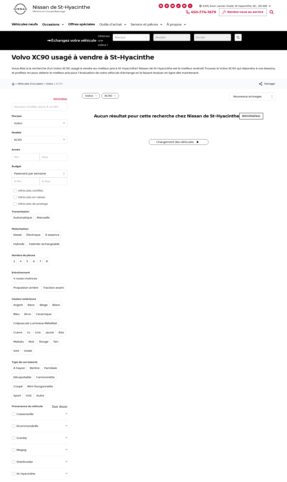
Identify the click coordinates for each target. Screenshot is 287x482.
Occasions (53, 24)
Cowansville (24, 414)
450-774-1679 (201, 12)
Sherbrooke (24, 461)
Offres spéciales (81, 24)
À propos (176, 25)
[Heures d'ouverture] (234, 6)
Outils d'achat (112, 25)
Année (16, 149)
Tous (55, 406)
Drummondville (27, 426)
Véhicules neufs (25, 24)
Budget (16, 166)
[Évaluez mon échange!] (238, 37)
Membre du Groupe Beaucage (49, 11)
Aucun (63, 406)
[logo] (20, 9)
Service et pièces (146, 25)
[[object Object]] (266, 84)
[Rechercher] (271, 12)
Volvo (49, 83)
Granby (21, 438)
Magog (21, 450)
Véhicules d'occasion (30, 83)
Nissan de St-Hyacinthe (61, 7)
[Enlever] (95, 96)
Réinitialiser (60, 98)
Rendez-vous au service (242, 13)
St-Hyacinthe (25, 473)
